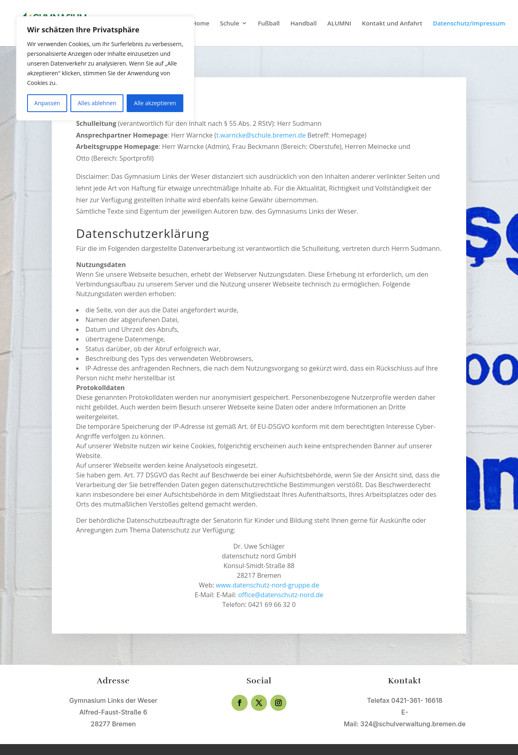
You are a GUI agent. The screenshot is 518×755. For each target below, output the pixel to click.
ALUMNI (339, 23)
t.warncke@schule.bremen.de (261, 135)
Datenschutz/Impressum (469, 23)
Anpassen (47, 103)
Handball (303, 23)
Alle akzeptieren (155, 103)
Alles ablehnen (97, 103)
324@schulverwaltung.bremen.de (412, 724)
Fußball (269, 23)
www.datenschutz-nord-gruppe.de (267, 585)
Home (200, 23)
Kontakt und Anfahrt (392, 23)
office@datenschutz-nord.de (280, 594)
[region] (105, 68)
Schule (230, 23)
